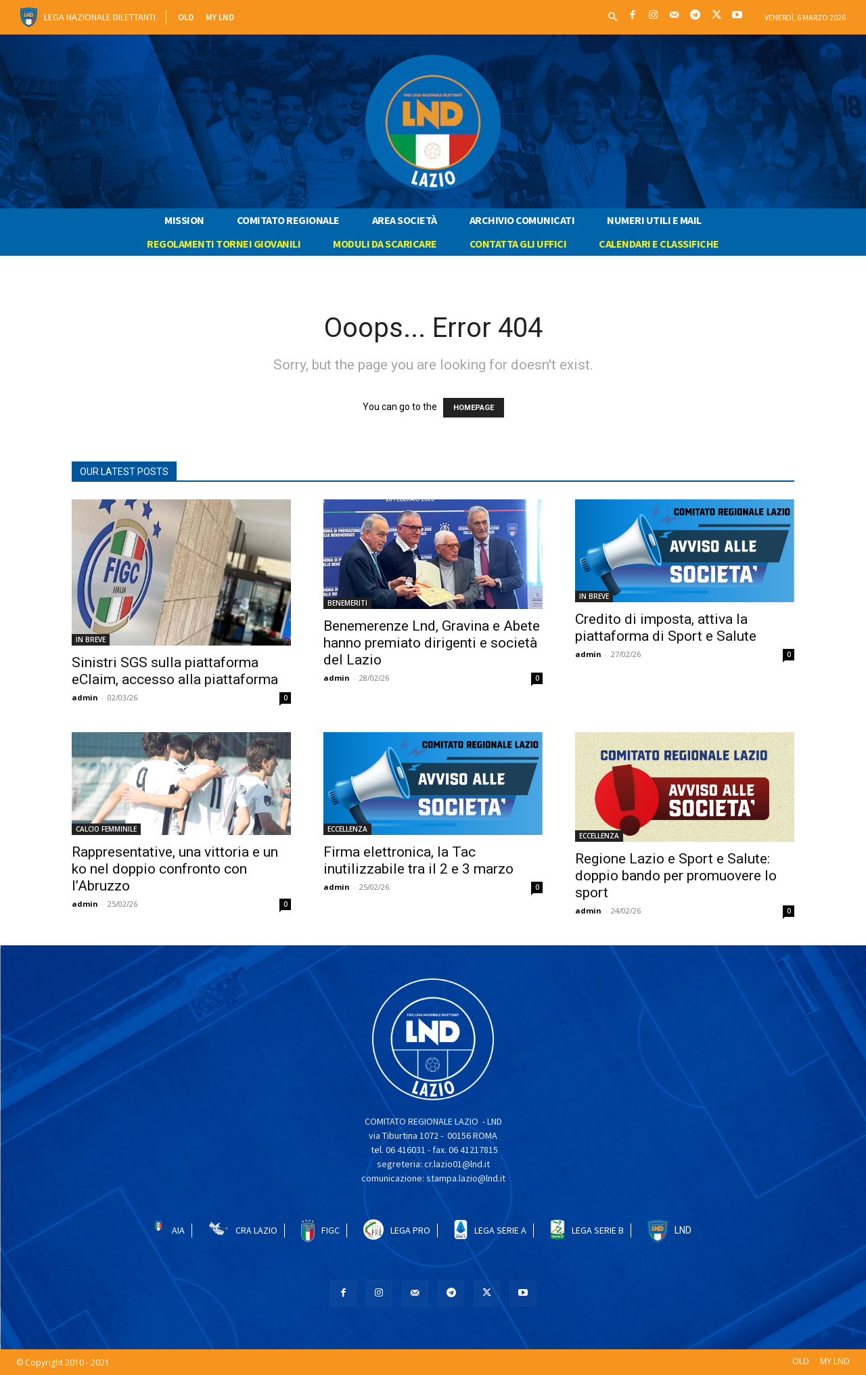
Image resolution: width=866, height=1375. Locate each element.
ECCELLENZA (347, 829)
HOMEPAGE (473, 407)
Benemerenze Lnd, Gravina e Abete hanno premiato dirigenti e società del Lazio (431, 643)
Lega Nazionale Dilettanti (100, 17)
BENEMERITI (347, 603)
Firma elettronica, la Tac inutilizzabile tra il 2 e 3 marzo (418, 860)
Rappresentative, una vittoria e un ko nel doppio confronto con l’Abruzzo (175, 869)
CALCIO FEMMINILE (106, 829)
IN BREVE (91, 639)
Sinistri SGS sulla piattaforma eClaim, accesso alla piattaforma (175, 671)
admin (85, 697)
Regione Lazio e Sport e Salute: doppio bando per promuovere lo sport (676, 876)
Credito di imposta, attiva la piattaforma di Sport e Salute (665, 627)
